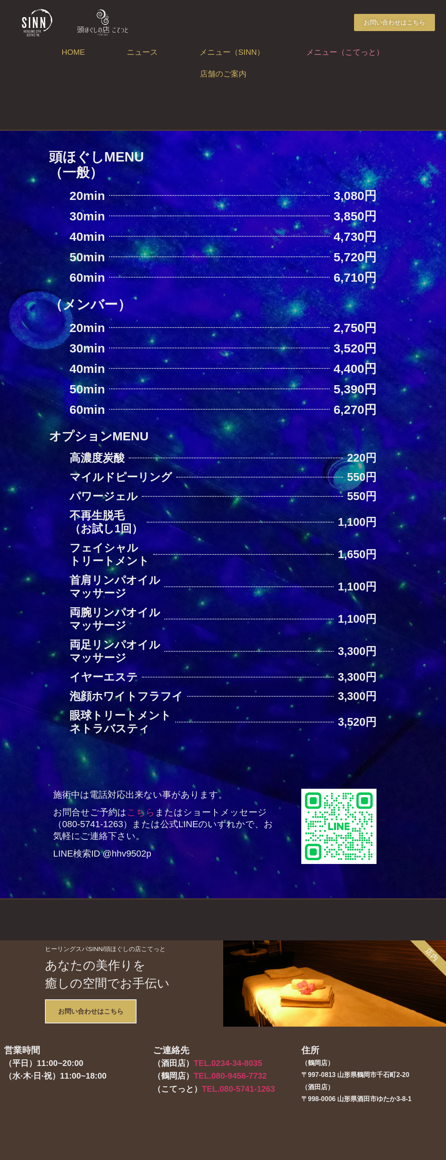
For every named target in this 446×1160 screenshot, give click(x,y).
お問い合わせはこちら (108, 1053)
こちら (141, 812)
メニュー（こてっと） (345, 52)
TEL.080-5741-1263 (238, 1136)
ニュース (142, 52)
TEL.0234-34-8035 (228, 1110)
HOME (73, 52)
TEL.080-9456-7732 (230, 1124)
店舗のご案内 (223, 74)
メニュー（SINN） (231, 52)
